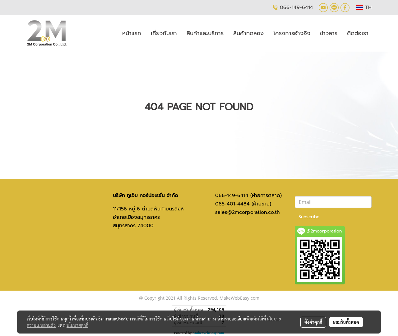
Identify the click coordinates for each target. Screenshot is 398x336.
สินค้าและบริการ (205, 33)
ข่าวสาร (328, 33)
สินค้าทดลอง (248, 33)
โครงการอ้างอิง (291, 33)
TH (364, 7)
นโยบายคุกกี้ (77, 325)
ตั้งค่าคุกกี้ (313, 322)
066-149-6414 (296, 7)
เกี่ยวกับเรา (164, 33)
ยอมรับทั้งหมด (346, 322)
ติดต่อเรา (357, 33)
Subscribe (309, 217)
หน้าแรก (131, 33)
